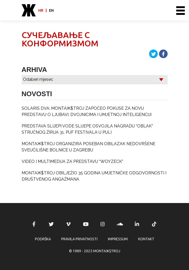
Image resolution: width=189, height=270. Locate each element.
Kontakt (146, 239)
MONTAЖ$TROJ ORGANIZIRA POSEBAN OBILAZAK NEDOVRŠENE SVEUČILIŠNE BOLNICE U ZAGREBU (88, 146)
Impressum (118, 239)
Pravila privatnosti (79, 239)
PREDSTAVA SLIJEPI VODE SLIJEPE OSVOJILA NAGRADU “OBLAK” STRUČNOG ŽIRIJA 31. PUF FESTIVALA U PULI (87, 129)
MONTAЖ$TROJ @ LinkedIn (137, 224)
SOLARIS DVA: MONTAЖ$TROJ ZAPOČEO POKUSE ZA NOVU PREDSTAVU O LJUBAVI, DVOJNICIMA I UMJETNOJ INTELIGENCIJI (86, 111)
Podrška (43, 239)
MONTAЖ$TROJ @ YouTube (85, 224)
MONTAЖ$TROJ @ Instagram (103, 224)
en (51, 10)
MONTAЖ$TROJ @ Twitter (51, 224)
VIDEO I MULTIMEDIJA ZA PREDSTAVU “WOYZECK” (72, 161)
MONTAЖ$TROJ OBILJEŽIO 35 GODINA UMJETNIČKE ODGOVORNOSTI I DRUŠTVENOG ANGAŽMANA (94, 176)
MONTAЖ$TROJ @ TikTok (154, 224)
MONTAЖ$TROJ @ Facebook (34, 224)
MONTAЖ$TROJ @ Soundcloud (120, 224)
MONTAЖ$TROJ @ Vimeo (68, 224)
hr (40, 10)
